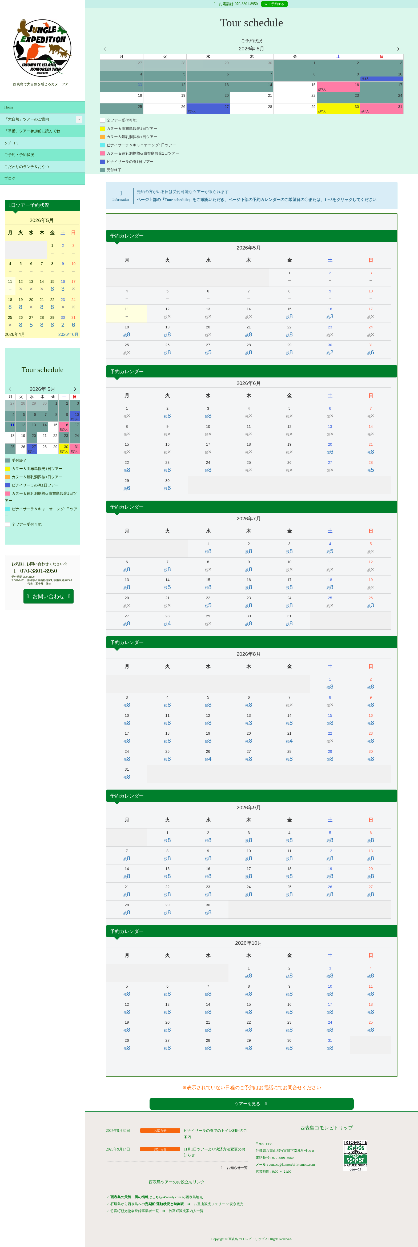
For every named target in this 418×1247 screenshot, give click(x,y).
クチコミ (11, 143)
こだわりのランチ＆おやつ (26, 167)
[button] (251, 1104)
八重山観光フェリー (209, 1204)
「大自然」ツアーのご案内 (26, 119)
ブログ (9, 178)
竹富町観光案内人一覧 (186, 1211)
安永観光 (236, 1204)
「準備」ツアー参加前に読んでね (32, 131)
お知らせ (160, 1130)
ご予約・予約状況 (19, 155)
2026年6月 (68, 334)
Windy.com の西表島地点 (184, 1197)
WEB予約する (274, 4)
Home (8, 107)
